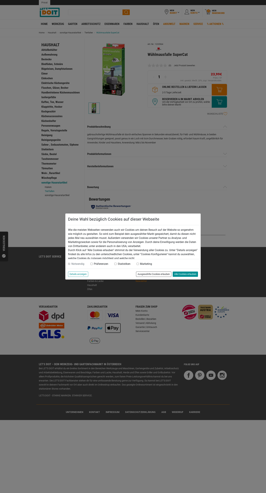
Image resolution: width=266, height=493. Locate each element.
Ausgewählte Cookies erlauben (154, 274)
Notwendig (77, 263)
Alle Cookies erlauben (185, 274)
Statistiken (124, 263)
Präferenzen (101, 263)
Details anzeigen (78, 274)
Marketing (146, 263)
